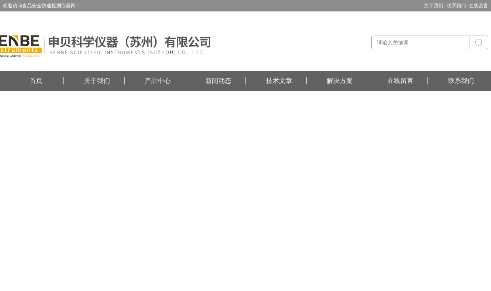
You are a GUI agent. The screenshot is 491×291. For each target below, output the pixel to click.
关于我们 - (435, 5)
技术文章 (279, 80)
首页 (36, 80)
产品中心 (158, 80)
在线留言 (478, 5)
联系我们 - (458, 5)
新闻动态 (218, 80)
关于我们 (97, 80)
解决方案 (340, 80)
